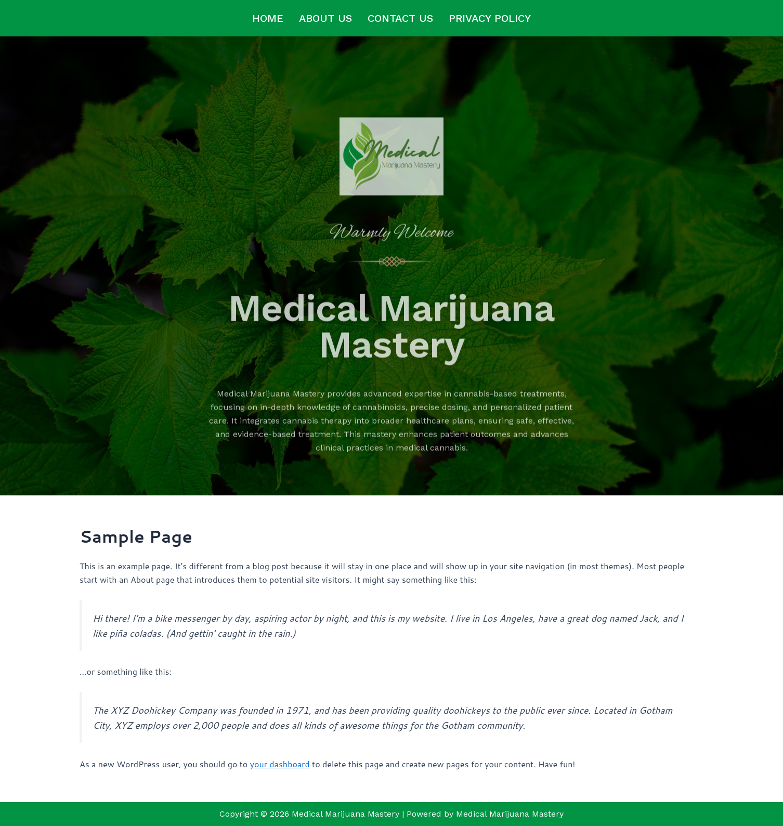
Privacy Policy (490, 18)
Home (267, 18)
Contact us (400, 18)
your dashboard (280, 764)
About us (325, 18)
